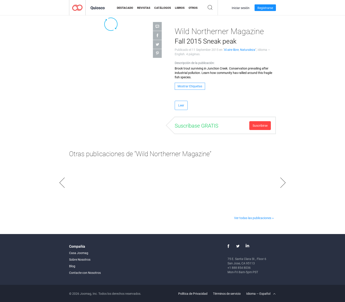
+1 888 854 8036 (239, 267)
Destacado (125, 8)
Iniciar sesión (241, 8)
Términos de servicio (227, 293)
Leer (181, 105)
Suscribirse (260, 125)
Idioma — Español (260, 293)
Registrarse (265, 8)
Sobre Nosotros (79, 259)
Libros (180, 8)
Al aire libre (231, 50)
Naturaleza (247, 50)
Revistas (143, 8)
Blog (72, 266)
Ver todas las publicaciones (252, 218)
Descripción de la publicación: (195, 63)
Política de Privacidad (192, 293)
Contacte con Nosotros (85, 273)
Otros (193, 8)
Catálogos (162, 8)
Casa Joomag (78, 253)
